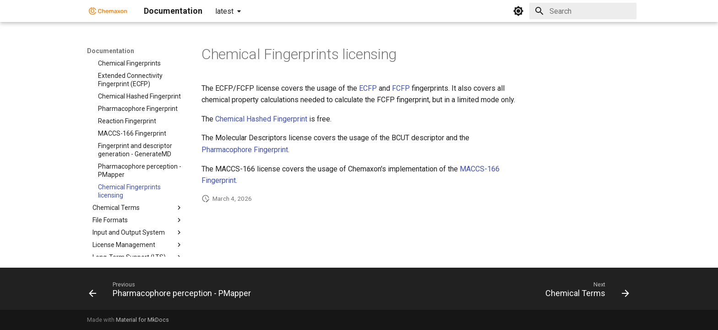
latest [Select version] (224, 11)
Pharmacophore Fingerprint (244, 149)
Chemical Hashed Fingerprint (261, 119)
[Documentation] (108, 11)
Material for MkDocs (142, 319)
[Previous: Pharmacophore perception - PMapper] (172, 291)
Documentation (110, 51)
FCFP (401, 88)
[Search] (582, 11)
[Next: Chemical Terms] (584, 291)
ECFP (368, 88)
